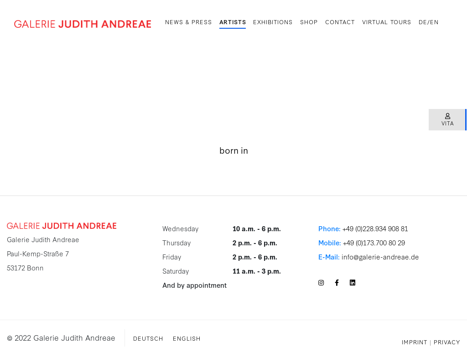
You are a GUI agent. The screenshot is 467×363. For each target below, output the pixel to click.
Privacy (447, 341)
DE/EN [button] (429, 21)
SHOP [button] (309, 21)
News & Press (188, 21)
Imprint (414, 341)
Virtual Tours (386, 21)
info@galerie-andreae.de (380, 256)
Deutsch (148, 338)
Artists (232, 21)
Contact (340, 21)
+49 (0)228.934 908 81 (375, 228)
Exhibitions (273, 21)
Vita (447, 120)
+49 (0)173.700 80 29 (374, 242)
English (187, 338)
